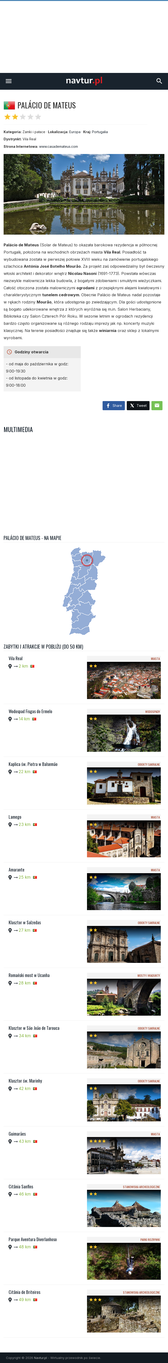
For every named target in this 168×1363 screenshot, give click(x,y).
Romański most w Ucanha (29, 975)
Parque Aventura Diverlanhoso (33, 1239)
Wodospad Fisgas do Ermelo (30, 711)
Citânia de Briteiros (24, 1292)
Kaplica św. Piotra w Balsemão (33, 764)
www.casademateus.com (58, 146)
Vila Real (16, 658)
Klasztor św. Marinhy (25, 1081)
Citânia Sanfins (21, 1186)
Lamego (15, 817)
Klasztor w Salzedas (25, 922)
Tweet (138, 405)
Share (113, 406)
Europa (75, 132)
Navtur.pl (40, 1358)
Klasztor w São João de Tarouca (34, 1028)
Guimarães (17, 1134)
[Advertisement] (84, 37)
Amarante (16, 869)
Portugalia (100, 132)
